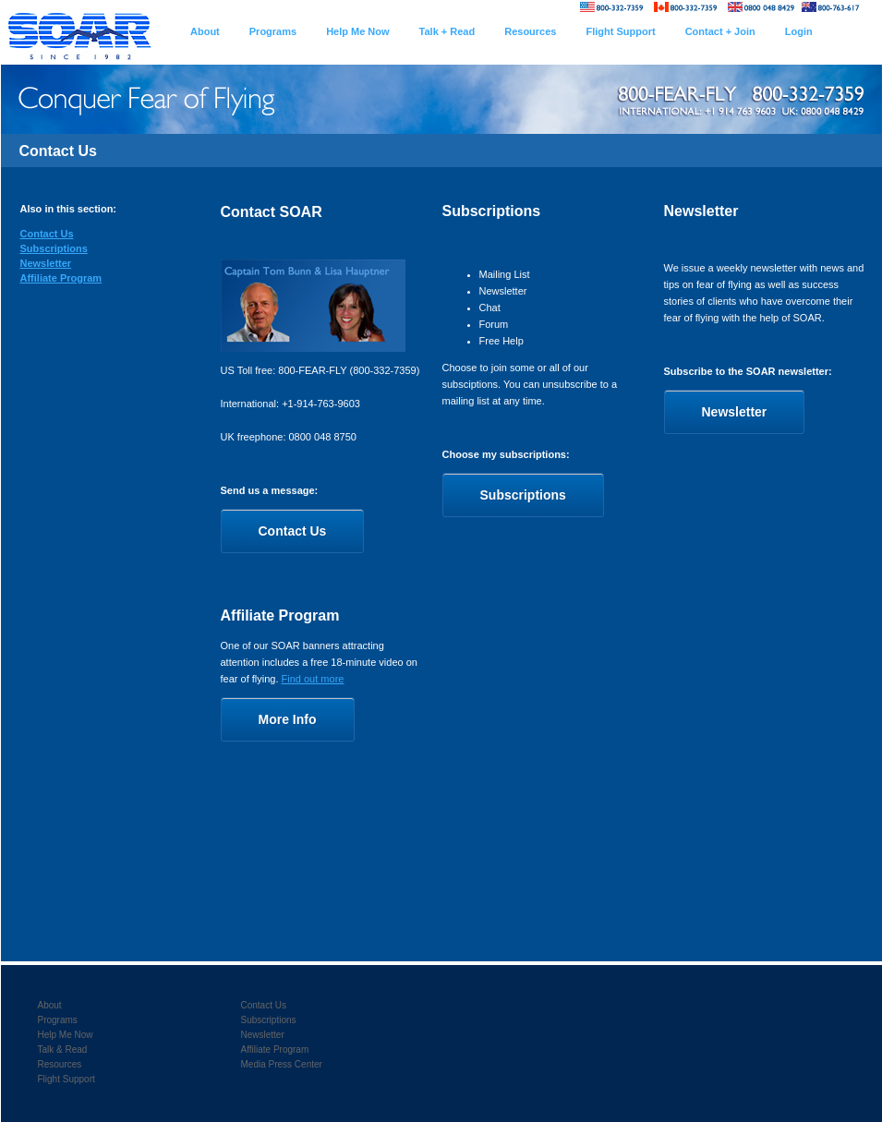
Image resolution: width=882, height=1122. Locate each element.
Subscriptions (54, 248)
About (50, 1005)
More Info (288, 719)
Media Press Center (281, 1064)
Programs (58, 1020)
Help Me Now (65, 1035)
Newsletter (46, 263)
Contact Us (47, 233)
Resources (60, 1064)
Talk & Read (63, 1049)
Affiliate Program (61, 278)
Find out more (313, 678)
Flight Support (66, 1079)
